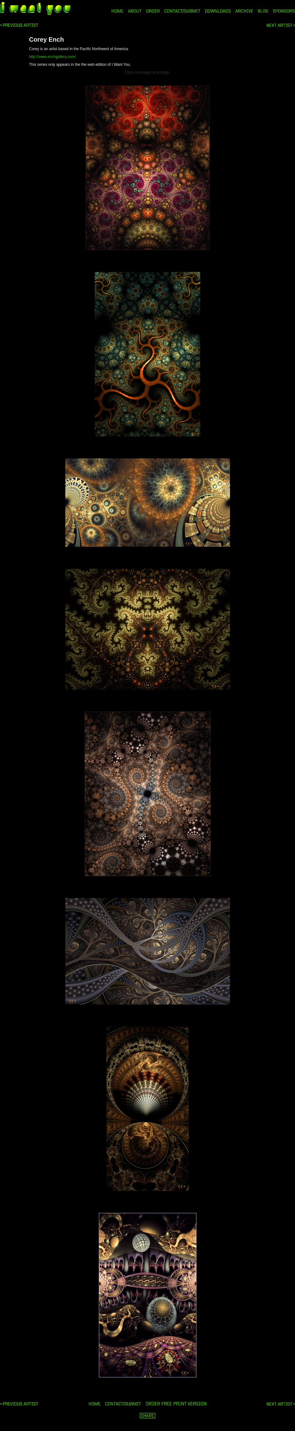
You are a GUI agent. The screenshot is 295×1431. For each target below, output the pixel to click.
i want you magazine (35, 9)
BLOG (263, 11)
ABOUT (135, 11)
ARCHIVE (244, 11)
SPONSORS (284, 11)
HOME (117, 11)
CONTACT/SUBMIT (182, 11)
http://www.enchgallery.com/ (52, 57)
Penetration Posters (281, 25)
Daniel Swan (19, 25)
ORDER (153, 11)
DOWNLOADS (218, 11)
